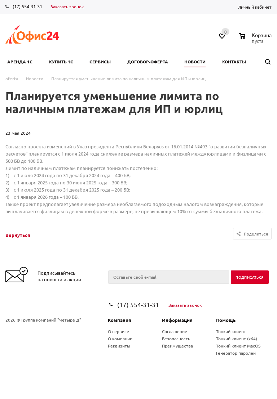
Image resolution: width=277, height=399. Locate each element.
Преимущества (177, 346)
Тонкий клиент (231, 331)
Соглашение (174, 331)
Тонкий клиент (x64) (236, 338)
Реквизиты (119, 346)
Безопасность (176, 338)
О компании (120, 338)
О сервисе (118, 331)
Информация (177, 320)
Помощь (226, 320)
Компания (119, 320)
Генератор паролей (236, 353)
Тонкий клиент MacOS (238, 346)
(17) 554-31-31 (27, 6)
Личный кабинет (255, 7)
